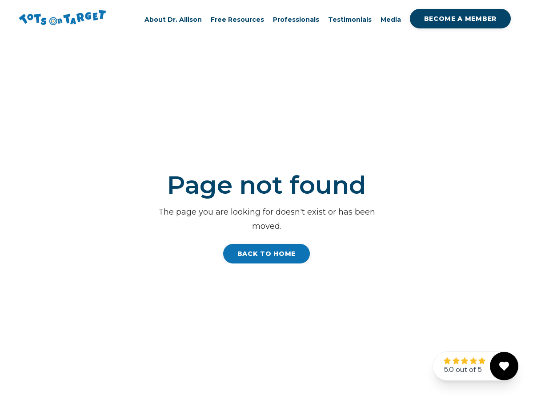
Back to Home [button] (266, 254)
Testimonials (350, 20)
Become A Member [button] (460, 19)
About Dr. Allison (173, 20)
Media (391, 20)
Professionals (296, 20)
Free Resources (237, 20)
